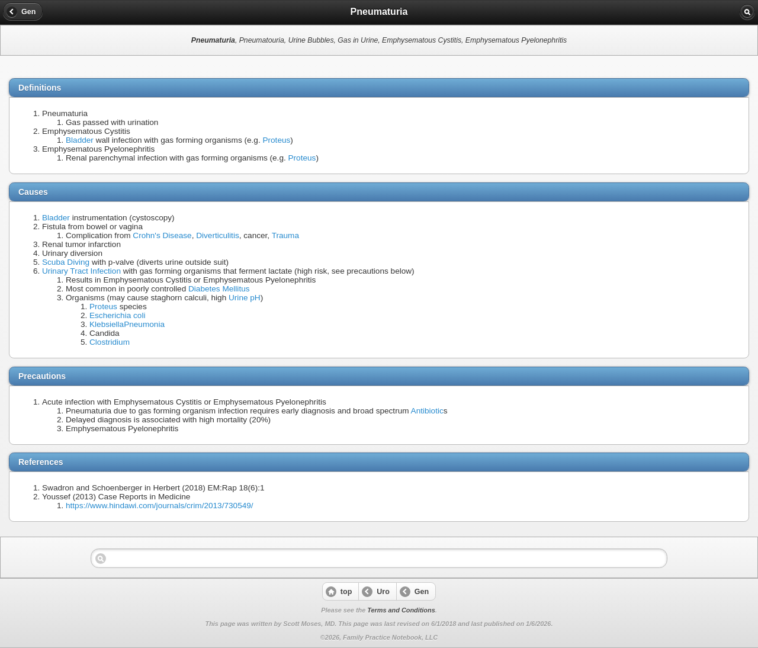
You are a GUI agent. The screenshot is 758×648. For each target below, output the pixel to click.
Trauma (285, 235)
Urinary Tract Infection (81, 271)
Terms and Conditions (401, 610)
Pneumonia (144, 324)
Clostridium (109, 342)
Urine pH (245, 297)
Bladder (80, 140)
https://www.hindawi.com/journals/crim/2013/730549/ (159, 505)
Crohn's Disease (162, 235)
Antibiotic (427, 410)
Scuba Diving (65, 262)
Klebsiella (106, 324)
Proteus (276, 140)
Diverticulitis (217, 235)
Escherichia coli (117, 315)
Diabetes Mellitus (219, 288)
